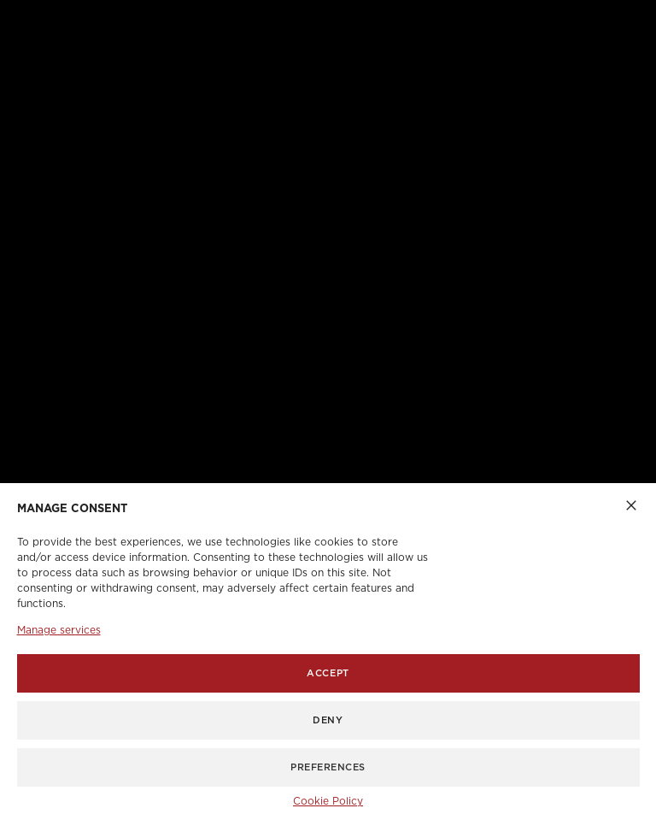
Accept (327, 673)
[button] (631, 504)
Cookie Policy (328, 801)
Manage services (59, 630)
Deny (328, 720)
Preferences (328, 767)
